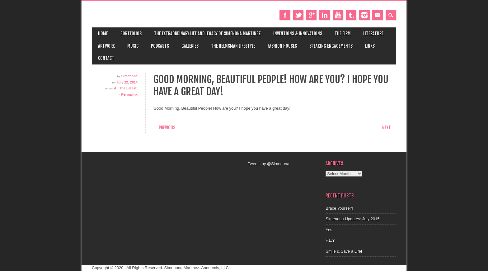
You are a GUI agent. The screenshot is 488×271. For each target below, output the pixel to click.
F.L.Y (330, 240)
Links (370, 46)
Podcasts (160, 46)
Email (377, 15)
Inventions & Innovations (297, 33)
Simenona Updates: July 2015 (352, 218)
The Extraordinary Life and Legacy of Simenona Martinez (207, 33)
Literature (373, 33)
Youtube (338, 15)
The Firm (343, 33)
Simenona (129, 76)
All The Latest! (126, 88)
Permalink (129, 94)
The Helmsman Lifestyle (233, 46)
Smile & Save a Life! (344, 251)
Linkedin (324, 15)
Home (103, 33)
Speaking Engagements (331, 46)
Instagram (364, 15)
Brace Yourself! (339, 208)
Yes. (329, 229)
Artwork (106, 46)
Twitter (298, 15)
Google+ (311, 15)
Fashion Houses (282, 46)
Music (132, 46)
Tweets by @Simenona (268, 163)
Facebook (284, 15)
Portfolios (131, 33)
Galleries (190, 46)
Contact (106, 58)
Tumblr (351, 15)
